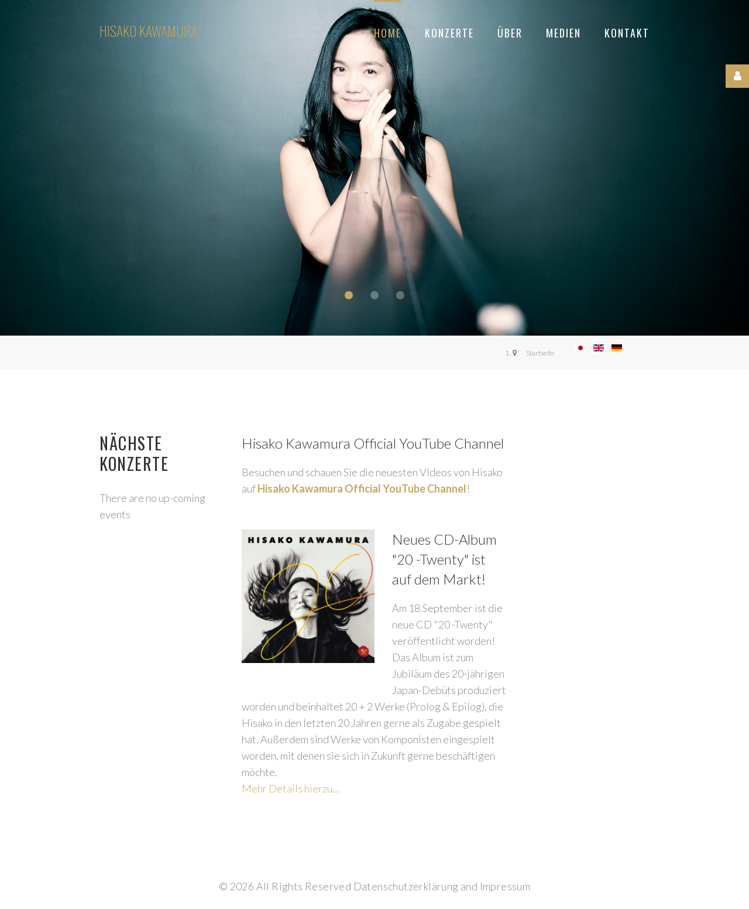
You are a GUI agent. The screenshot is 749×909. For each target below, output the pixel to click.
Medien (563, 32)
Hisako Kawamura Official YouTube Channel (361, 488)
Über (510, 32)
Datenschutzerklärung (406, 886)
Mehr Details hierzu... (290, 788)
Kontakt (627, 32)
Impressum (505, 886)
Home (387, 32)
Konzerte (449, 32)
